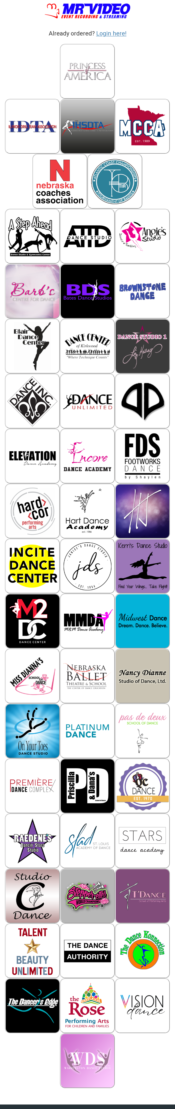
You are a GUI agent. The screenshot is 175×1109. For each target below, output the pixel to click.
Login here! (111, 33)
